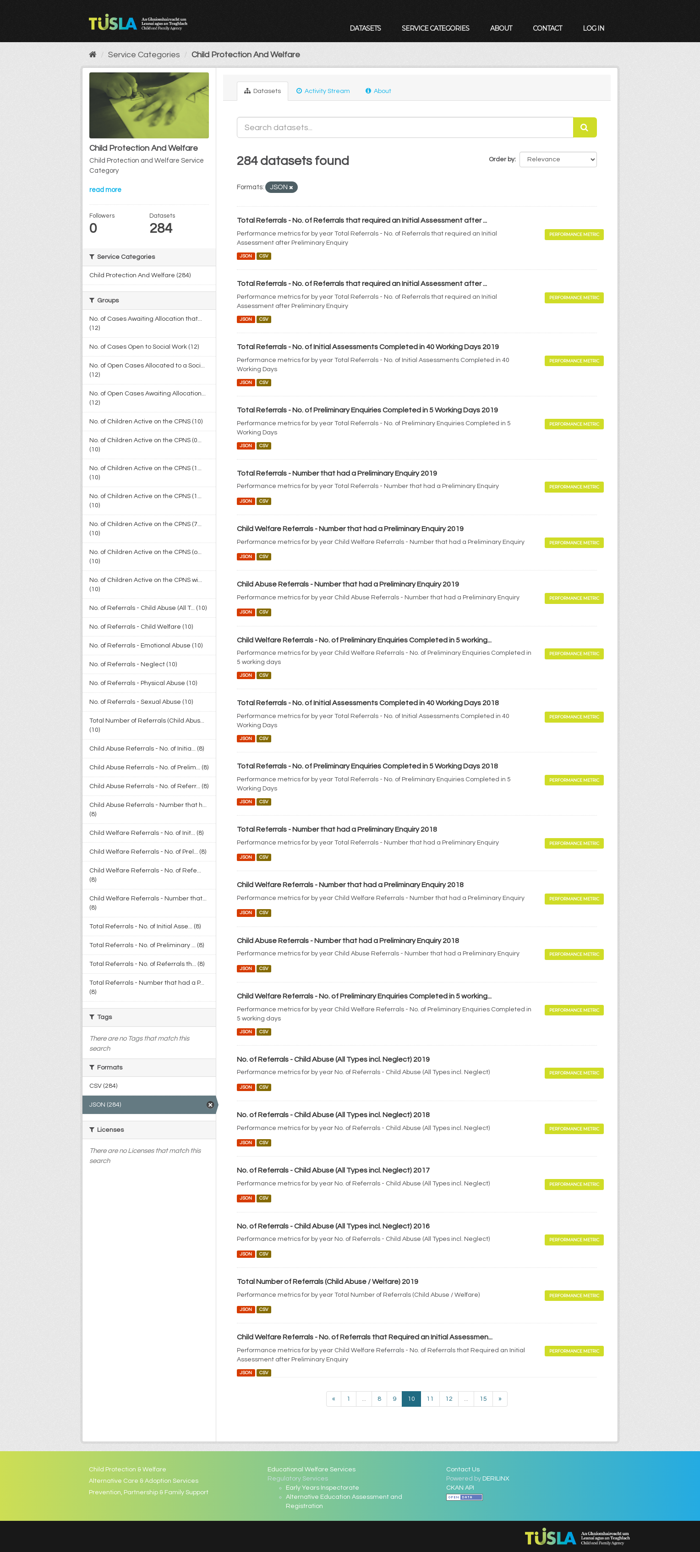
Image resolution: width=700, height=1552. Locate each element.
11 (430, 1399)
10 (411, 1399)
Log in (593, 28)
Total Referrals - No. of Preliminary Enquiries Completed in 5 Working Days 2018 (367, 766)
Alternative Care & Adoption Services (143, 1481)
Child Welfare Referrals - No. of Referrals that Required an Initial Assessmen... (364, 1337)
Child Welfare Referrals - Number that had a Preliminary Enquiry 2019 (350, 528)
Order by (501, 159)
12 (449, 1399)
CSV (263, 255)
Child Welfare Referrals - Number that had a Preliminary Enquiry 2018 (350, 884)
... (364, 1399)
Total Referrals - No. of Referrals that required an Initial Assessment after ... (362, 220)
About (501, 28)
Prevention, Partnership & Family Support (148, 1492)
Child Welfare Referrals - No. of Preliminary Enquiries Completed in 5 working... (364, 640)
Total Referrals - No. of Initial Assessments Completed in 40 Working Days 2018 (368, 703)
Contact (547, 28)
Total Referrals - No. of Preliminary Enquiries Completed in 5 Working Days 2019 (367, 410)
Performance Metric (574, 234)
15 (483, 1399)
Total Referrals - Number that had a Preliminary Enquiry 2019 (337, 473)
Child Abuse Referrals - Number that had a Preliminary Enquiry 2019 (348, 584)
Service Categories (435, 28)
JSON (246, 255)
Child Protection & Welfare (127, 1469)
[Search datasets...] (405, 127)
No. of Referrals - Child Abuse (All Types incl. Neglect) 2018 (333, 1115)
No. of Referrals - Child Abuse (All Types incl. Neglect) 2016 (333, 1226)
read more (105, 189)
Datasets (365, 28)
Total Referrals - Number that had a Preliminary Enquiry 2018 (337, 829)
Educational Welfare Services (311, 1469)
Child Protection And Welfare (245, 54)
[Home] (93, 54)
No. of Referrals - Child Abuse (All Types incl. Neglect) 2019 (333, 1059)
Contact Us (463, 1469)
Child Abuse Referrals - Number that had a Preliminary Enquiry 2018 (348, 940)
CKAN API (460, 1488)
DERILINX (495, 1478)
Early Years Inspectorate (322, 1488)
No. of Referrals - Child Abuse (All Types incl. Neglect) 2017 (333, 1170)
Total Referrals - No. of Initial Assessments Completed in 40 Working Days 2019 (368, 347)
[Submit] (585, 127)
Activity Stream (323, 91)
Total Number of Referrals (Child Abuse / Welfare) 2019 (327, 1281)
